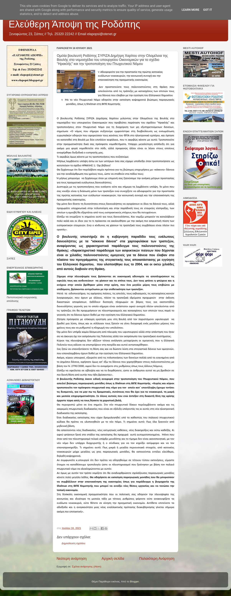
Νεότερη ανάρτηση (72, 558)
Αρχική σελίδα (113, 558)
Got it (207, 10)
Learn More (190, 10)
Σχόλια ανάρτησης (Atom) (86, 566)
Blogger (134, 581)
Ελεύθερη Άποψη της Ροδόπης (74, 24)
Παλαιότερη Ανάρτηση (156, 558)
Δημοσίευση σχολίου (73, 543)
